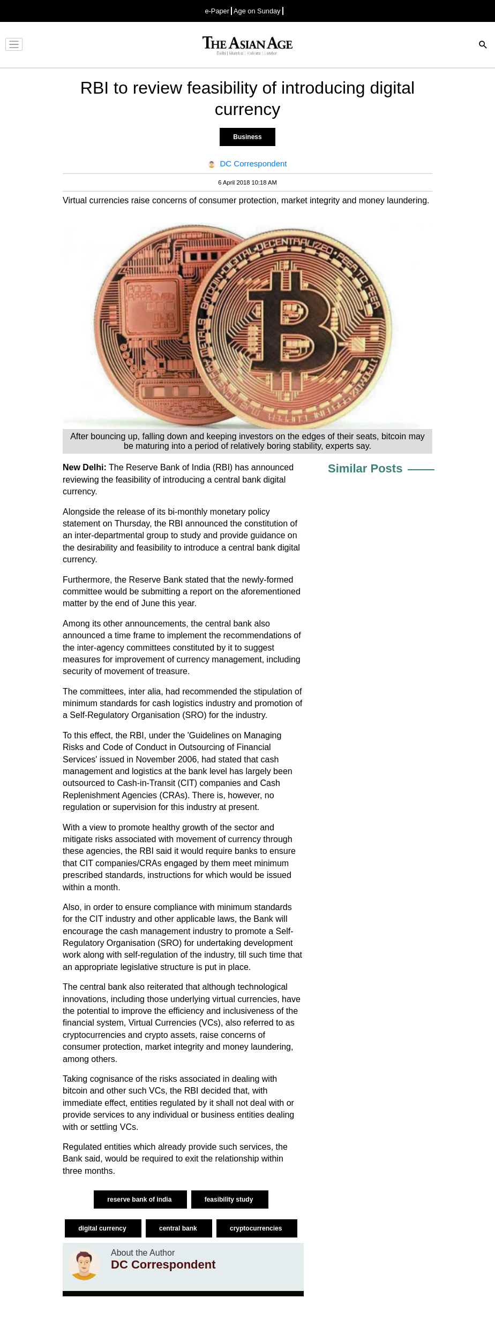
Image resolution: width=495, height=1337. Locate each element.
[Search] (483, 45)
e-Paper (217, 11)
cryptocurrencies (257, 1228)
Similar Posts (365, 468)
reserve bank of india (140, 1199)
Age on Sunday (257, 11)
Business (247, 137)
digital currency (103, 1228)
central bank (179, 1228)
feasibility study (230, 1199)
